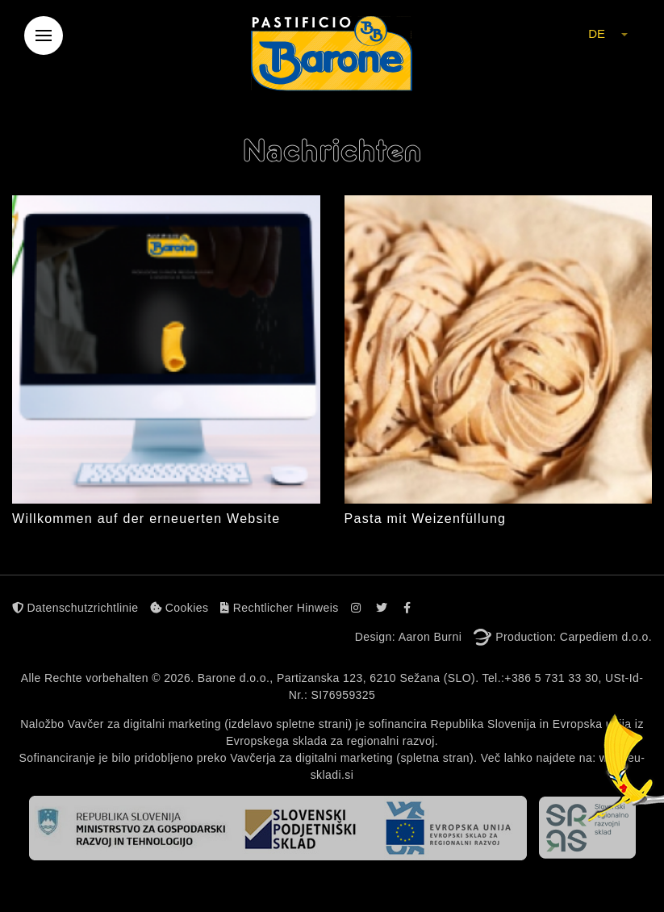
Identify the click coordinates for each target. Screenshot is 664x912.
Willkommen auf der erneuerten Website (146, 518)
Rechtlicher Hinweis (279, 607)
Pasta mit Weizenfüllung (426, 518)
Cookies (179, 607)
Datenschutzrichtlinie (75, 607)
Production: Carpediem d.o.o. (573, 636)
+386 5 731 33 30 (551, 677)
